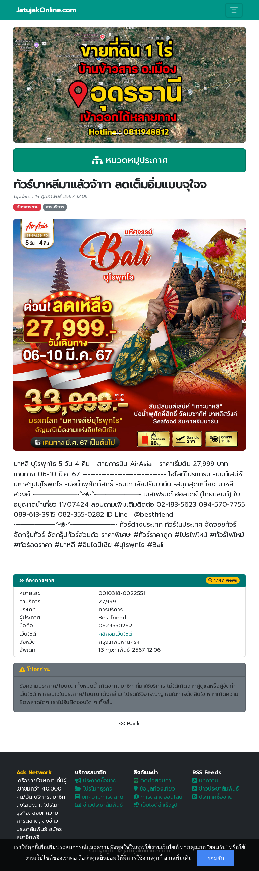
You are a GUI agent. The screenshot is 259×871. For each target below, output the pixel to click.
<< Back (129, 724)
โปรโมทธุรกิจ (93, 789)
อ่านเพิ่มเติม (178, 857)
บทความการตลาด (99, 797)
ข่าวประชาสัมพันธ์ (99, 805)
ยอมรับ (215, 858)
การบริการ (55, 207)
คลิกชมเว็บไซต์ (115, 634)
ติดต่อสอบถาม (154, 781)
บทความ (205, 781)
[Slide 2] (129, 133)
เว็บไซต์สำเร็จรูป (155, 805)
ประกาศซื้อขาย (96, 781)
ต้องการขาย (27, 207)
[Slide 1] (117, 133)
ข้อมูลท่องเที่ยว (154, 789)
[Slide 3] (142, 133)
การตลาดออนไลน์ (158, 797)
